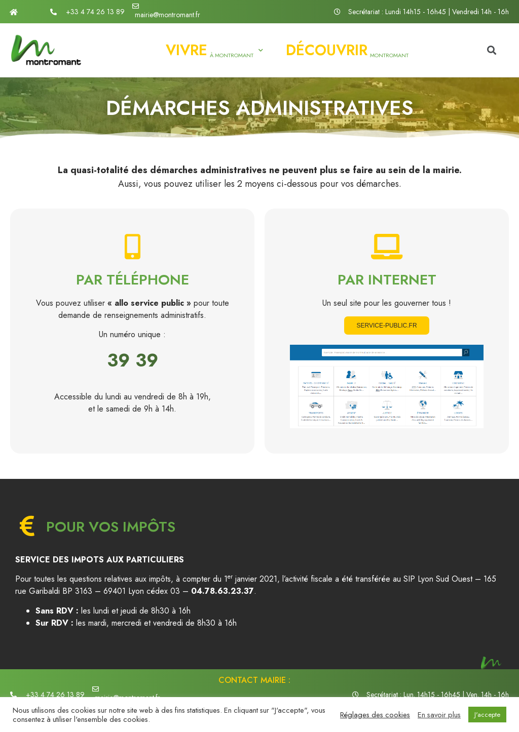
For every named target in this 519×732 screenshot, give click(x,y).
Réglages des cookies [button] (375, 714)
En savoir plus (439, 714)
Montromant (347, 50)
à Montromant (214, 50)
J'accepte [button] (487, 714)
